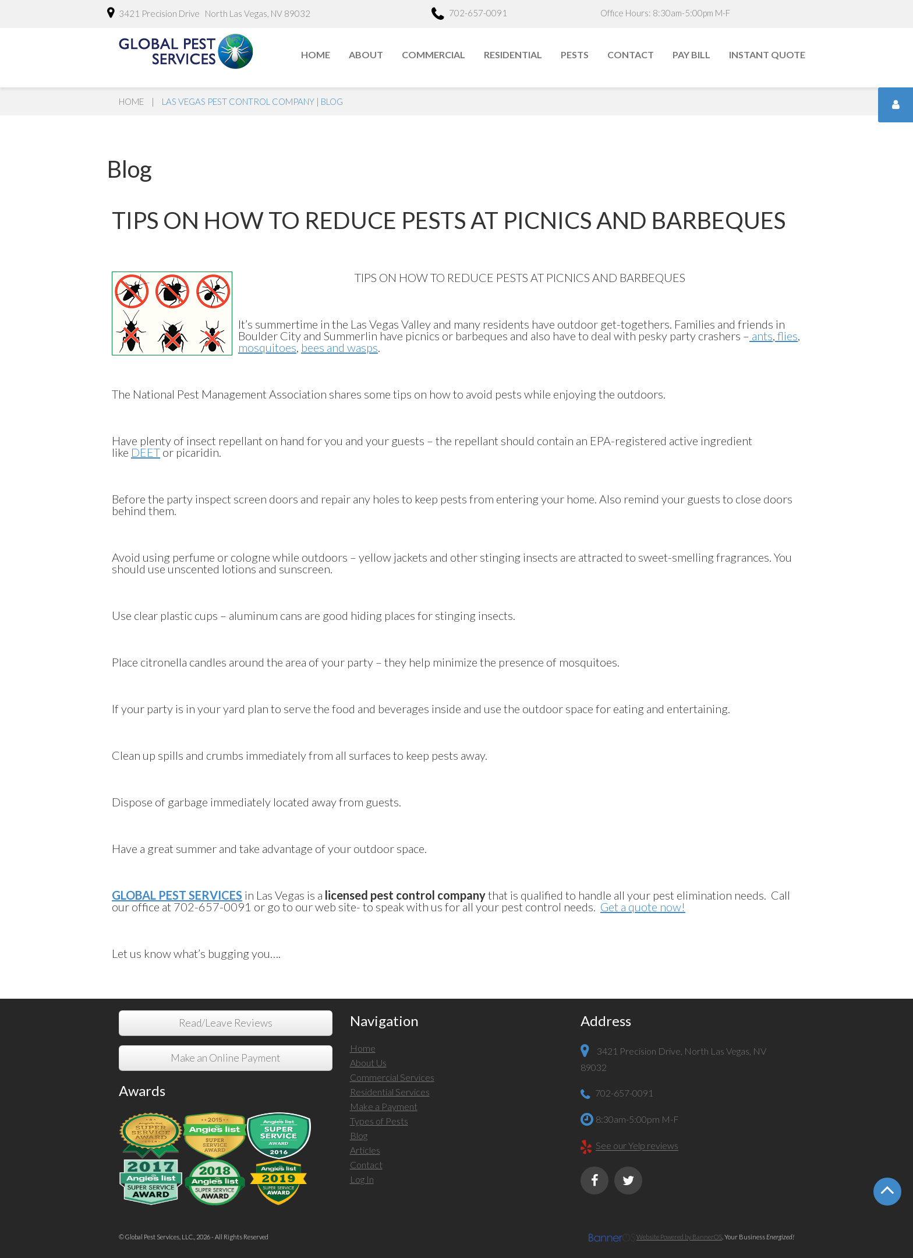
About (366, 54)
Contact (630, 54)
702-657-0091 (469, 14)
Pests (575, 54)
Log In (362, 1179)
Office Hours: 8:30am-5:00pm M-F (665, 13)
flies (786, 336)
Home (315, 54)
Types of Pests (379, 1120)
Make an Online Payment (225, 1058)
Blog (358, 1135)
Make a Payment (383, 1106)
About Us (368, 1062)
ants (761, 336)
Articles (365, 1149)
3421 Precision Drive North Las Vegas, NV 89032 (208, 13)
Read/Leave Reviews (226, 1023)
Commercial (433, 54)
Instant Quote (767, 54)
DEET (145, 452)
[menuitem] (316, 55)
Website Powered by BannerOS (679, 1237)
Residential (513, 54)
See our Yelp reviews (637, 1145)
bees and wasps (339, 347)
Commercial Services (392, 1077)
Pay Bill (691, 54)
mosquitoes (267, 347)
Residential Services (390, 1091)
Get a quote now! (642, 907)
